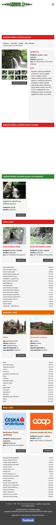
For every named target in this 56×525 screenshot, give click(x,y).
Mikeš (5, 337)
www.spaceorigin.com (38, 515)
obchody (40, 436)
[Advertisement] (28, 22)
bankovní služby (15, 438)
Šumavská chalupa (38, 337)
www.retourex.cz (26, 515)
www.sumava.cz (16, 515)
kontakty (38, 504)
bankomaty (6, 441)
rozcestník (14, 43)
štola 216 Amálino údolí (40, 247)
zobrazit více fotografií (19, 83)
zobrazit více (20, 215)
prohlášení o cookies (34, 509)
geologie (19, 250)
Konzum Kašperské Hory (41, 432)
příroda (21, 43)
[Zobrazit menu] (53, 4)
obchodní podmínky (21, 509)
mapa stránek (46, 504)
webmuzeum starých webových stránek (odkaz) (38, 511)
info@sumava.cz (30, 506)
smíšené (47, 436)
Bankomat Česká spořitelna (10, 433)
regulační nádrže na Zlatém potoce (12, 202)
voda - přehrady (29, 43)
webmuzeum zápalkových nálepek (14, 511)
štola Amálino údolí (11, 247)
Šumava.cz (6, 43)
